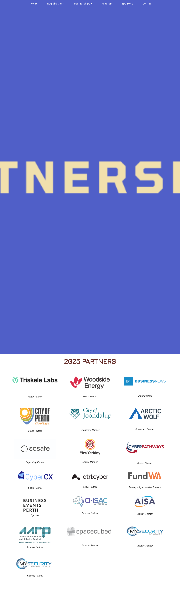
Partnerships (82, 3)
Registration (55, 3)
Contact (148, 3)
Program (107, 3)
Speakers (127, 3)
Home (34, 3)
